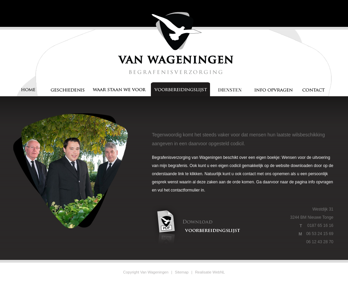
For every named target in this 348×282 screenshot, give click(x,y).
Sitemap (182, 272)
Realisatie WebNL (210, 272)
